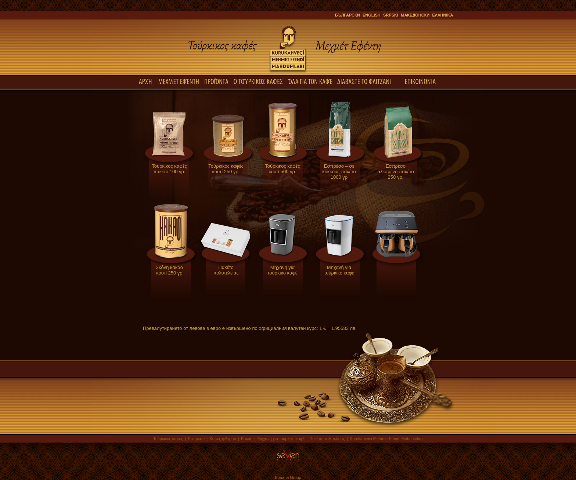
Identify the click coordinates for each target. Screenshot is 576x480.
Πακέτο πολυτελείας (327, 438)
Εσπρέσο (196, 438)
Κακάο (246, 438)
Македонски (415, 15)
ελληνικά (442, 15)
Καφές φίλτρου (223, 438)
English (372, 15)
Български (347, 15)
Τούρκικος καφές (168, 438)
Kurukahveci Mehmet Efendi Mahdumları (386, 438)
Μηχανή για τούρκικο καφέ (281, 438)
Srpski (390, 15)
